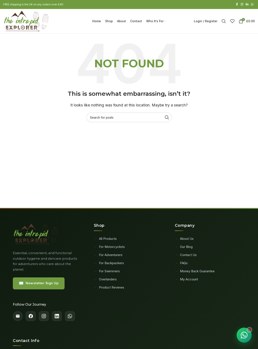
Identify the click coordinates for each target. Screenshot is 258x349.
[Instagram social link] (242, 4)
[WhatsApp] (70, 317)
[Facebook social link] (236, 4)
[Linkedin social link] (247, 4)
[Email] (18, 317)
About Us (184, 239)
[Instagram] (44, 317)
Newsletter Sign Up (39, 284)
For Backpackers (109, 264)
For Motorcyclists (109, 247)
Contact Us (186, 255)
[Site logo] (28, 21)
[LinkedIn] (57, 317)
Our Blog (184, 247)
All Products (105, 239)
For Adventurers (108, 255)
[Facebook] (31, 317)
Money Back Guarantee (195, 272)
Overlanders (105, 280)
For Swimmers (107, 272)
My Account (186, 280)
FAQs (181, 264)
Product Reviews (109, 288)
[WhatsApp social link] (252, 4)
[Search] (224, 21)
